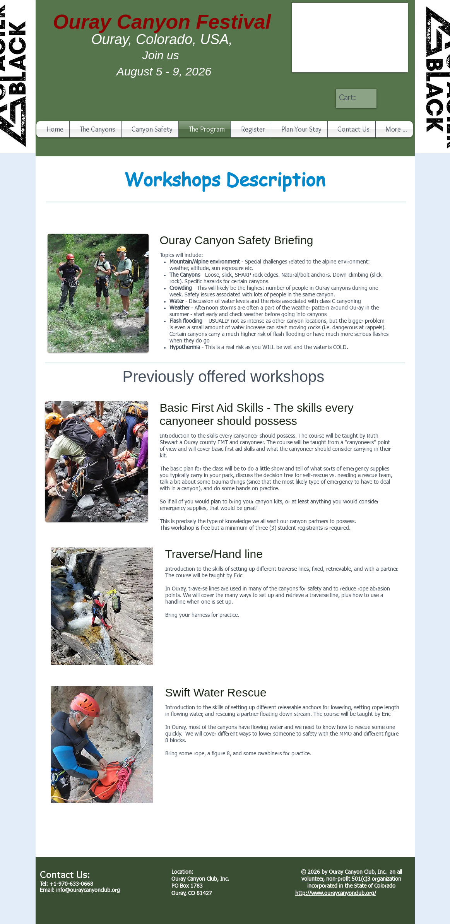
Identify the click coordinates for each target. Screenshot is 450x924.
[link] (355, 97)
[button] (350, 37)
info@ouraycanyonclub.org (88, 890)
